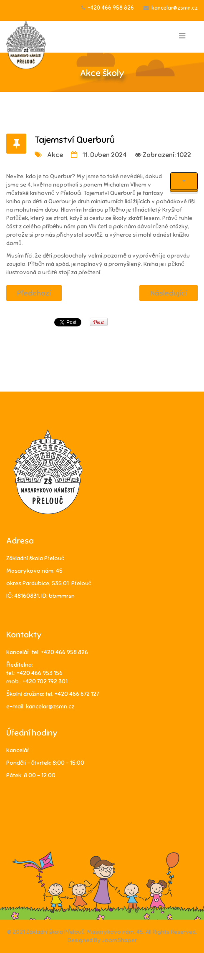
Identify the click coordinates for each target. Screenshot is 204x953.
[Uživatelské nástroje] (184, 181)
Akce (55, 155)
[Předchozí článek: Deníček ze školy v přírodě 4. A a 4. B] (34, 293)
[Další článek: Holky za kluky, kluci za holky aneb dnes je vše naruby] (168, 293)
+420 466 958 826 (111, 8)
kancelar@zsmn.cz (174, 8)
